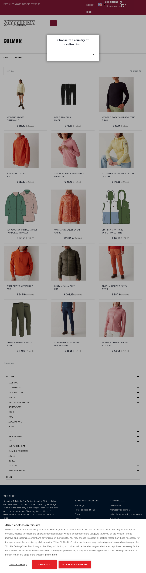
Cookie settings (18, 564)
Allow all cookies (75, 564)
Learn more (51, 554)
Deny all (44, 564)
